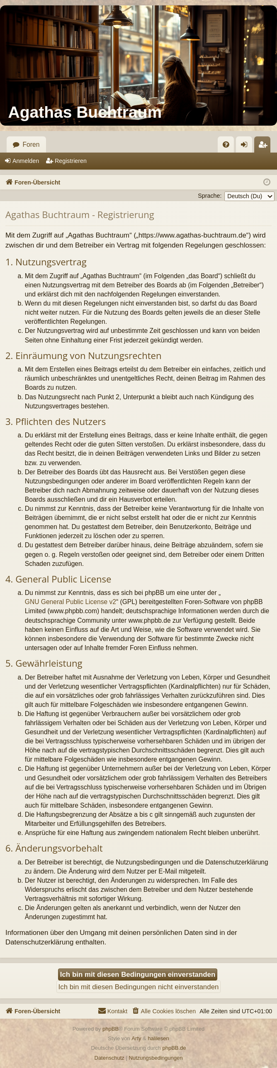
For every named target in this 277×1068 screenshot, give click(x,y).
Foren (31, 144)
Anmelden (25, 161)
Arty (136, 1038)
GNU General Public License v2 (70, 601)
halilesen (158, 1038)
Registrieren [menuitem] (265, 147)
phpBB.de (174, 1048)
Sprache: (209, 195)
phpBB (110, 1029)
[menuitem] (226, 144)
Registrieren (71, 161)
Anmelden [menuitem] (247, 147)
